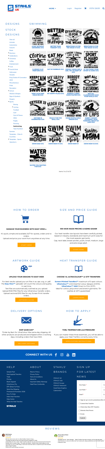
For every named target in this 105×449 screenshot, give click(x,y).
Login (69, 8)
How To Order (11, 394)
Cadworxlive (58, 390)
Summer (12, 131)
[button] (85, 8)
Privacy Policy (34, 374)
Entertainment (13, 64)
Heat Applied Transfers (14, 374)
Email (81, 394)
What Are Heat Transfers (14, 402)
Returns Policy (35, 372)
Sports (11, 102)
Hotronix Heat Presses (87, 410)
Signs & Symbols (14, 96)
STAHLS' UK (58, 378)
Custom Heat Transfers (87, 403)
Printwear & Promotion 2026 (16, 392)
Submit (82, 418)
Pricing (9, 379)
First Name (83, 385)
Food (11, 67)
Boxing (15, 104)
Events (82, 414)
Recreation (12, 88)
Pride (11, 85)
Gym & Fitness (18, 115)
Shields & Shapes (15, 94)
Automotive (13, 45)
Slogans (12, 99)
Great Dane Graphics (60, 388)
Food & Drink (13, 69)
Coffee (11, 61)
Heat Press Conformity (37, 384)
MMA (15, 118)
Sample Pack (11, 372)
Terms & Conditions (36, 377)
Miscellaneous (14, 83)
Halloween (12, 72)
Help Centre (10, 399)
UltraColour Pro (12, 384)
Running (16, 123)
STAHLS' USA (58, 381)
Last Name (82, 390)
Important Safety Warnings (38, 382)
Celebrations (13, 56)
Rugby (15, 121)
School (11, 91)
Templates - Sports (15, 139)
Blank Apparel (11, 382)
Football (16, 110)
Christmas (12, 59)
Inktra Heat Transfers (13, 397)
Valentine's (12, 142)
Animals (12, 42)
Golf (14, 113)
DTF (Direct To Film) (13, 387)
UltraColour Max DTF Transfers (90, 407)
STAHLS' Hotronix (59, 385)
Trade (8, 377)
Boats (11, 50)
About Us (33, 379)
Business (12, 53)
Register (78, 8)
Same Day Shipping (13, 389)
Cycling (15, 107)
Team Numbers (18, 129)
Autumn (12, 48)
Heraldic (12, 75)
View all (12, 39)
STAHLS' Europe (59, 383)
